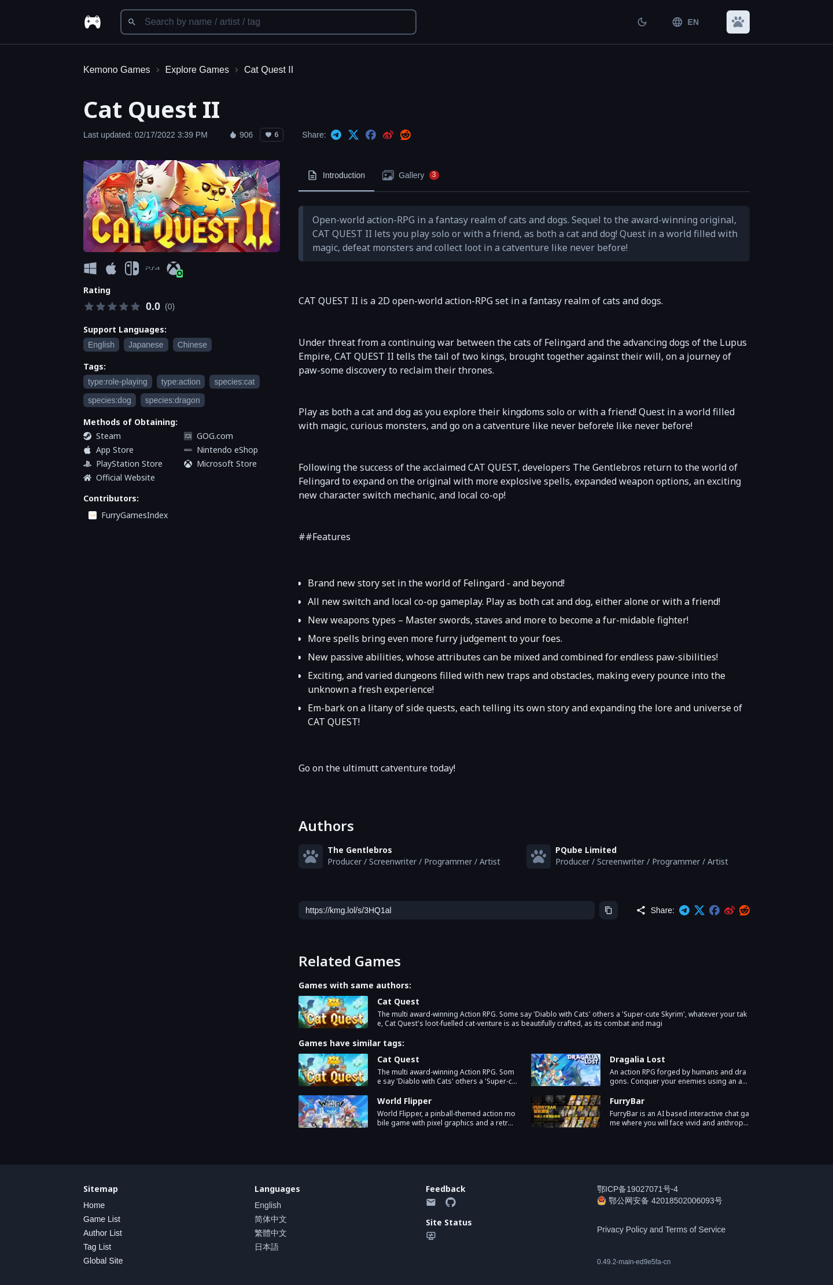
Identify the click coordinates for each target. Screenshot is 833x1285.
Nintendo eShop (227, 449)
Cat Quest (398, 1001)
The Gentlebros (359, 849)
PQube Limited (586, 849)
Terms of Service (695, 1229)
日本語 (267, 1246)
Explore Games (197, 70)
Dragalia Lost (637, 1059)
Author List (102, 1233)
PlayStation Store (129, 463)
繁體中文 (271, 1233)
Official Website (125, 477)
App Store (115, 449)
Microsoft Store (227, 463)
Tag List (97, 1246)
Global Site (103, 1260)
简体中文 (271, 1219)
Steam (108, 435)
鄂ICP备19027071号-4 (637, 1189)
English (268, 1205)
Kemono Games (116, 70)
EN (685, 22)
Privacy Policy (622, 1229)
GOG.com (215, 435)
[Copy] (608, 910)
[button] (738, 22)
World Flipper (404, 1100)
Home (94, 1205)
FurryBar (627, 1100)
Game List (101, 1219)
